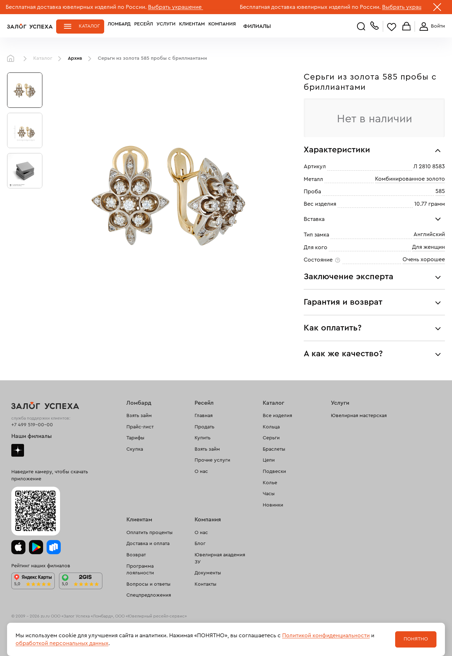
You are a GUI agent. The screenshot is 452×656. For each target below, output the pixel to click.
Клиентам (192, 26)
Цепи (269, 460)
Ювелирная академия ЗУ (220, 558)
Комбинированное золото (410, 179)
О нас (201, 471)
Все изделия (277, 415)
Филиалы (251, 26)
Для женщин (428, 247)
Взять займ (139, 415)
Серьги (271, 437)
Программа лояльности (140, 570)
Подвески (274, 471)
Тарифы (135, 437)
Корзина (406, 27)
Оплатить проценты (149, 532)
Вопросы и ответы (148, 584)
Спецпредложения (148, 595)
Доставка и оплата (148, 543)
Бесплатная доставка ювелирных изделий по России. (76, 7)
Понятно (416, 639)
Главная (12, 58)
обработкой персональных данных (62, 643)
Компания (222, 26)
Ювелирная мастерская (359, 415)
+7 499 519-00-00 (32, 424)
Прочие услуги (212, 460)
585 (440, 191)
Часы (269, 493)
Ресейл (143, 26)
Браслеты (274, 449)
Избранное (392, 27)
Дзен (17, 450)
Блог (200, 543)
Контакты (205, 584)
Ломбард (119, 26)
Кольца (271, 426)
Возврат (136, 554)
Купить (202, 437)
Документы (208, 572)
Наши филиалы (31, 436)
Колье (270, 482)
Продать (204, 426)
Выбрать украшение (175, 7)
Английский (429, 234)
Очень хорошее (424, 259)
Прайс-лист (140, 426)
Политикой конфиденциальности (326, 635)
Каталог (89, 26)
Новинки (273, 505)
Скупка (134, 449)
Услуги (166, 26)
